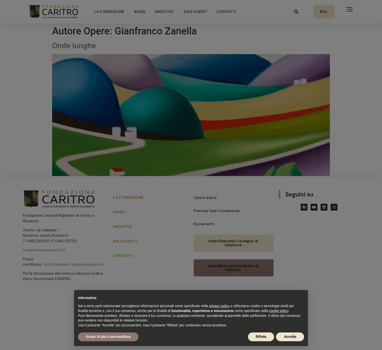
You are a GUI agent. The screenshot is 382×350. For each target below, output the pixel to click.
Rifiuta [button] (261, 337)
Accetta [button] (290, 337)
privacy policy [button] (219, 306)
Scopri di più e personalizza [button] (108, 337)
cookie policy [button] (278, 311)
